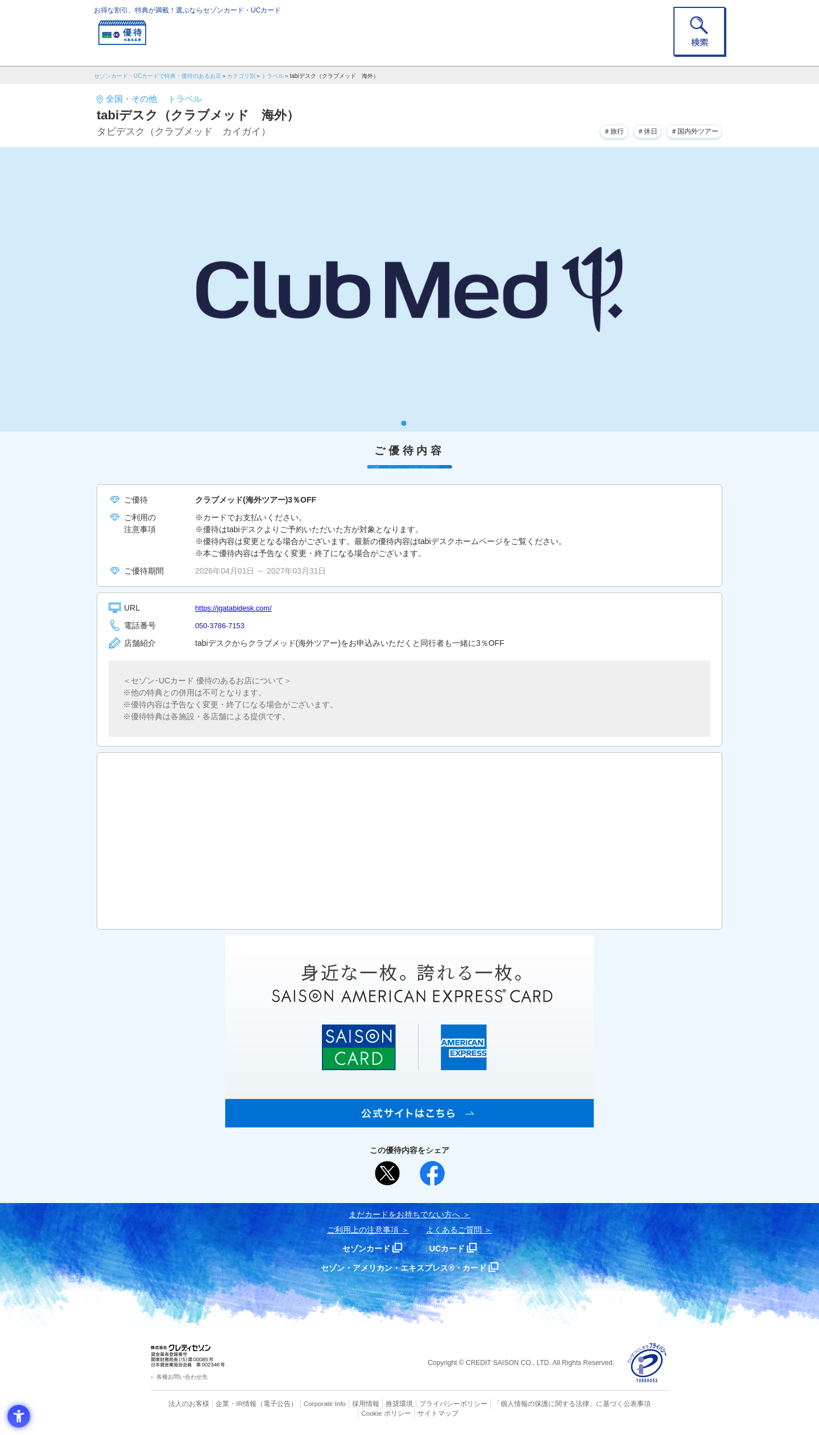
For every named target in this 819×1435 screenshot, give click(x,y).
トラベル (272, 76)
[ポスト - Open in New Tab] (387, 1173)
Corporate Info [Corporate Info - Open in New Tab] (305, 1403)
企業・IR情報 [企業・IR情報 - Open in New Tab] (222, 1403)
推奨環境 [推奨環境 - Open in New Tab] (375, 1403)
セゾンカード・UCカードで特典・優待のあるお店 (157, 76)
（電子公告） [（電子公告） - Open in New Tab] (260, 1403)
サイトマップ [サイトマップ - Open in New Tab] (410, 1412)
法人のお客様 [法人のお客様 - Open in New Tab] (178, 1403)
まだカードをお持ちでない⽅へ (404, 1214)
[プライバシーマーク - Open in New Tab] (647, 1363)
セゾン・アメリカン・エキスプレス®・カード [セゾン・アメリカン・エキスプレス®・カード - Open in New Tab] (403, 1267)
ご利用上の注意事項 (363, 1229)
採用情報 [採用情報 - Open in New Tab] (344, 1403)
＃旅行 (596, 130)
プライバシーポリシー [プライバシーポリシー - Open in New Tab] (425, 1403)
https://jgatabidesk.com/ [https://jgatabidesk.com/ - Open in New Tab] (237, 607)
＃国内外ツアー (689, 130)
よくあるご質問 (454, 1229)
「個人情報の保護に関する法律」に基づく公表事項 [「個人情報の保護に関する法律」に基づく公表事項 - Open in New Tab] (535, 1403)
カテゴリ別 (241, 76)
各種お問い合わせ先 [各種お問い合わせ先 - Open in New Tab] (182, 1377)
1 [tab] (404, 423)
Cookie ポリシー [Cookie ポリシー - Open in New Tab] (636, 1403)
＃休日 (635, 130)
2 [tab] (415, 423)
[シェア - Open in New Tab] (432, 1173)
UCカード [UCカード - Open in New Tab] (450, 1248)
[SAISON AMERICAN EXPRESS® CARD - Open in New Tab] (409, 1121)
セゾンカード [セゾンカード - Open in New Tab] (363, 1248)
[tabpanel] (409, 289)
